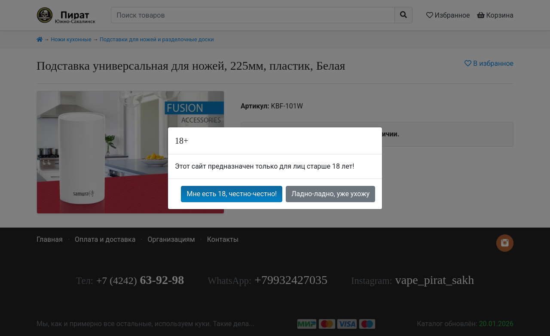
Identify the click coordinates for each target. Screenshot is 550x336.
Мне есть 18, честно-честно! (231, 194)
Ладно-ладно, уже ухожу (330, 194)
